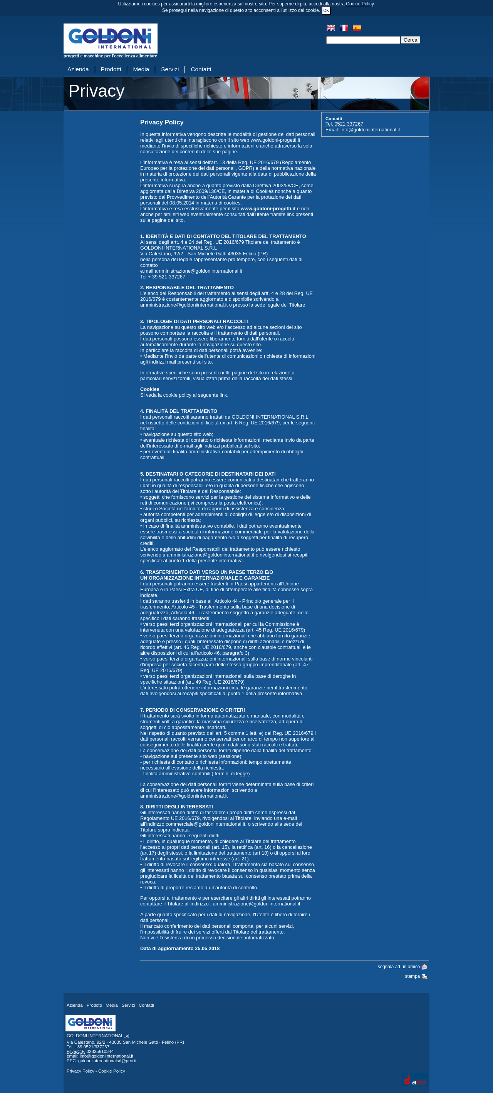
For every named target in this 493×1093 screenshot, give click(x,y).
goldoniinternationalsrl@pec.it (107, 1060)
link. (224, 395)
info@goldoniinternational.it (370, 129)
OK (326, 10)
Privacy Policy (80, 1071)
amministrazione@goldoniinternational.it (198, 271)
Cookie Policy (360, 4)
